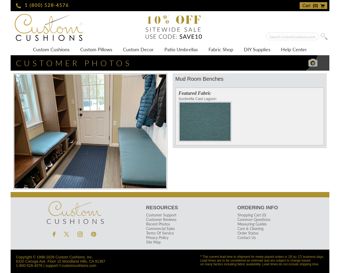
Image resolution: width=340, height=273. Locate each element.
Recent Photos (158, 224)
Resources (162, 207)
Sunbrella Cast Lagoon (205, 119)
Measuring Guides (251, 224)
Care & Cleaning (250, 228)
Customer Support (161, 215)
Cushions (74, 211)
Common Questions (253, 219)
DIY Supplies (257, 49)
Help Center (294, 49)
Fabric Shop (221, 49)
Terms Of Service (160, 233)
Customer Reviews (161, 219)
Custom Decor (138, 49)
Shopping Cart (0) (251, 215)
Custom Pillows (96, 49)
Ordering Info (257, 207)
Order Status (247, 233)
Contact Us (246, 237)
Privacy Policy (157, 237)
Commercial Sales (160, 228)
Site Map (153, 242)
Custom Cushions (51, 49)
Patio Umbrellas (181, 49)
